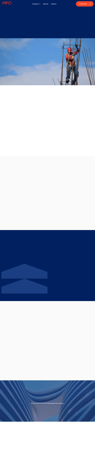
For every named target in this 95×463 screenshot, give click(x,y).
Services (45, 4)
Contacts (24, 444)
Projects (53, 4)
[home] (7, 4)
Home (23, 441)
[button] (36, 4)
